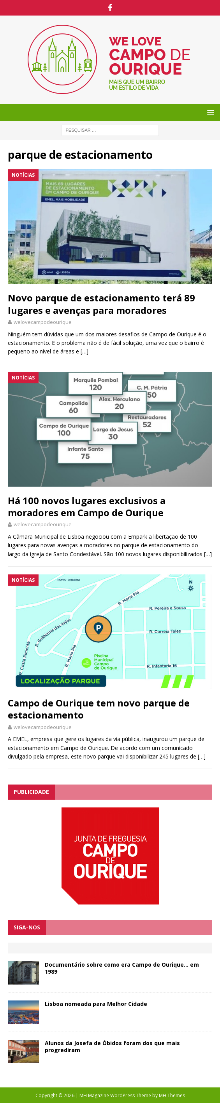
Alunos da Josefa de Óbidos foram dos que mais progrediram (112, 1046)
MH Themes (172, 1095)
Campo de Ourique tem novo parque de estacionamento (99, 708)
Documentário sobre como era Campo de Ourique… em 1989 (122, 968)
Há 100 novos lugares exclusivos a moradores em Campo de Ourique (86, 506)
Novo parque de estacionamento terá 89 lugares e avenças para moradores (101, 303)
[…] (84, 351)
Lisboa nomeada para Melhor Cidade (96, 1003)
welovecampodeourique (43, 321)
